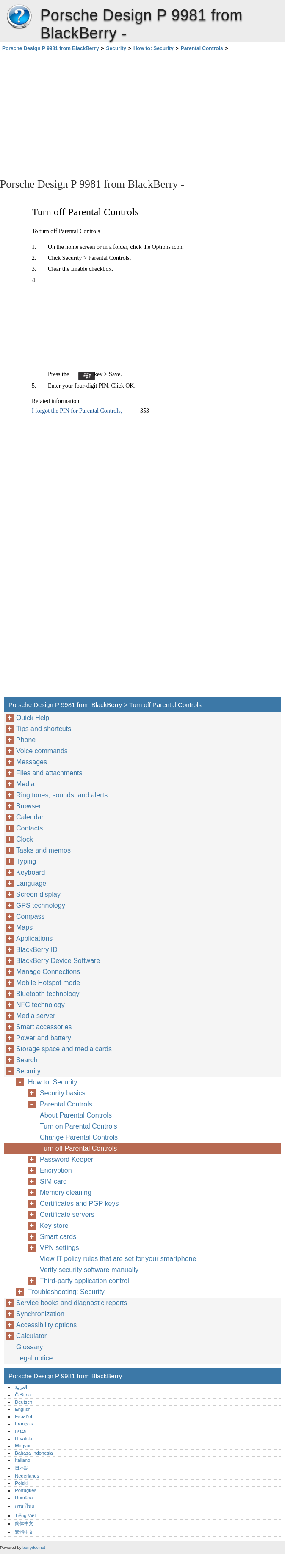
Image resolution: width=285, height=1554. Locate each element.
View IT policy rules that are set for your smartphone (118, 1258)
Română (24, 1497)
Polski (21, 1483)
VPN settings (59, 1247)
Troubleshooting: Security (66, 1291)
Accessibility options (46, 1325)
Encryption (56, 1170)
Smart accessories (44, 1026)
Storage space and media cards (64, 1049)
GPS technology (40, 905)
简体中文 (24, 1523)
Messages (31, 762)
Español (23, 1416)
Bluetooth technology (47, 993)
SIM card (53, 1181)
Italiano (22, 1460)
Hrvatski (23, 1438)
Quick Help (32, 717)
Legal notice (34, 1358)
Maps (24, 927)
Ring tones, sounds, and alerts (62, 795)
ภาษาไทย (24, 1506)
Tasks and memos (43, 850)
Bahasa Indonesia (34, 1452)
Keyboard (30, 872)
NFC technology (40, 1004)
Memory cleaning (65, 1192)
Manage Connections (48, 971)
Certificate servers (67, 1214)
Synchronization (40, 1314)
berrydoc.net (33, 1547)
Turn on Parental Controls (78, 1126)
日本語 (22, 1467)
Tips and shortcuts (43, 728)
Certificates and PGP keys (79, 1203)
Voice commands (42, 750)
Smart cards (58, 1236)
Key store (54, 1225)
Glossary (29, 1347)
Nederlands (27, 1475)
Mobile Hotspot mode (48, 982)
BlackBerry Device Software (58, 960)
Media (25, 784)
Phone (26, 739)
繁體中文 (24, 1531)
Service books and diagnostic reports (71, 1302)
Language (31, 883)
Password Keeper (66, 1159)
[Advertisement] (75, 114)
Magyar (22, 1445)
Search (27, 1060)
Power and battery (43, 1038)
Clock (24, 839)
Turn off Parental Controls (78, 1148)
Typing (26, 861)
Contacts (29, 828)
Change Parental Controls (79, 1137)
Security (116, 48)
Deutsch (23, 1402)
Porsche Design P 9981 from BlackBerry (19, 17)
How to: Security (153, 48)
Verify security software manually (89, 1269)
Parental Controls (202, 48)
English (22, 1409)
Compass (30, 916)
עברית (21, 1430)
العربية (21, 1387)
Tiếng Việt (25, 1515)
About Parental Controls (76, 1115)
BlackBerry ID (37, 949)
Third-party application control (84, 1280)
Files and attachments (49, 773)
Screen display (38, 894)
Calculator (31, 1336)
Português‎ (25, 1490)
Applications (34, 938)
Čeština (23, 1394)
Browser (28, 806)
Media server (35, 1015)
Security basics (63, 1093)
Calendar (30, 817)
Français (24, 1423)
